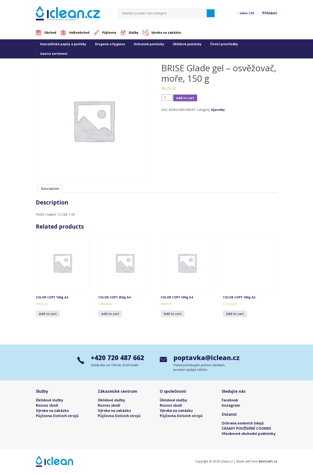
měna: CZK (246, 13)
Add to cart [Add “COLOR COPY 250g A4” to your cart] (110, 314)
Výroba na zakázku (167, 33)
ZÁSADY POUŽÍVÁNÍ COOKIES (246, 428)
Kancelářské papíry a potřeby (63, 44)
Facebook (230, 400)
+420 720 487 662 (119, 358)
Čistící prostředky (224, 44)
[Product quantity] (166, 97)
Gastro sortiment (54, 54)
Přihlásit (269, 13)
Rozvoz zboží (47, 405)
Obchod (51, 33)
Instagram (231, 405)
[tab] (50, 189)
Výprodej (218, 110)
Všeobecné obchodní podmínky (248, 434)
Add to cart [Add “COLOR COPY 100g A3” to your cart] (48, 314)
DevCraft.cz (268, 462)
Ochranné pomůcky (149, 44)
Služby (135, 33)
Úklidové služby (49, 400)
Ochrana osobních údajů (243, 423)
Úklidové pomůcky (187, 44)
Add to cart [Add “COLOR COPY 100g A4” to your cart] (172, 314)
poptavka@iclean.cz (204, 358)
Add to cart (185, 98)
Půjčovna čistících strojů (57, 416)
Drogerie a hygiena (110, 44)
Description (50, 189)
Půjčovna (110, 33)
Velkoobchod (80, 33)
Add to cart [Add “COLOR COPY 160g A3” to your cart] (235, 314)
